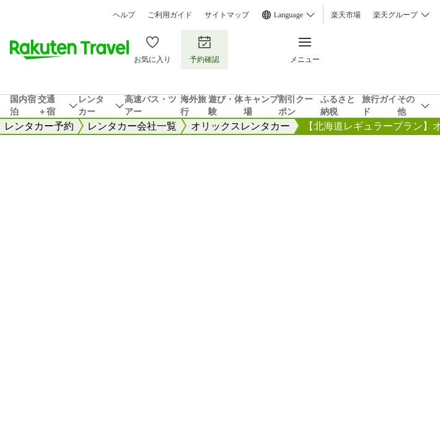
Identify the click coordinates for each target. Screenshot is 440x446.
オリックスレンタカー (240, 126)
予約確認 (204, 49)
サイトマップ (227, 15)
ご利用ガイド (169, 15)
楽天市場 (346, 15)
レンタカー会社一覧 (132, 126)
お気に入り (152, 49)
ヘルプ (124, 15)
